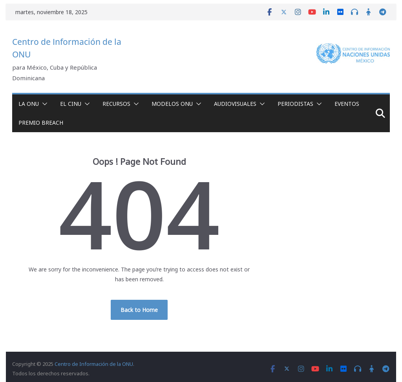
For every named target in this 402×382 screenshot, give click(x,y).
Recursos (116, 103)
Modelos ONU (172, 103)
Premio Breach (40, 122)
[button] (43, 103)
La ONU (28, 103)
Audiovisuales (235, 103)
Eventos (346, 103)
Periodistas (295, 103)
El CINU (70, 103)
